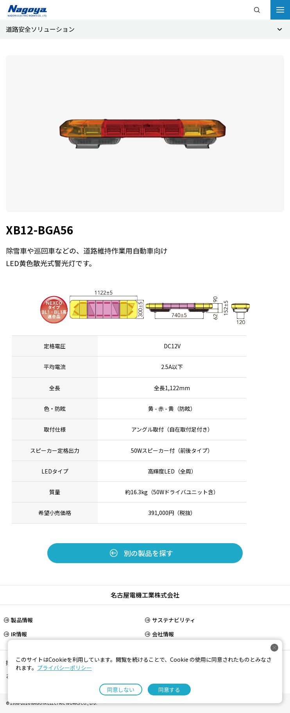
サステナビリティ (173, 620)
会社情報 (163, 634)
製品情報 (22, 620)
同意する (169, 689)
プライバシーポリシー (64, 668)
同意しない (120, 689)
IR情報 (19, 634)
